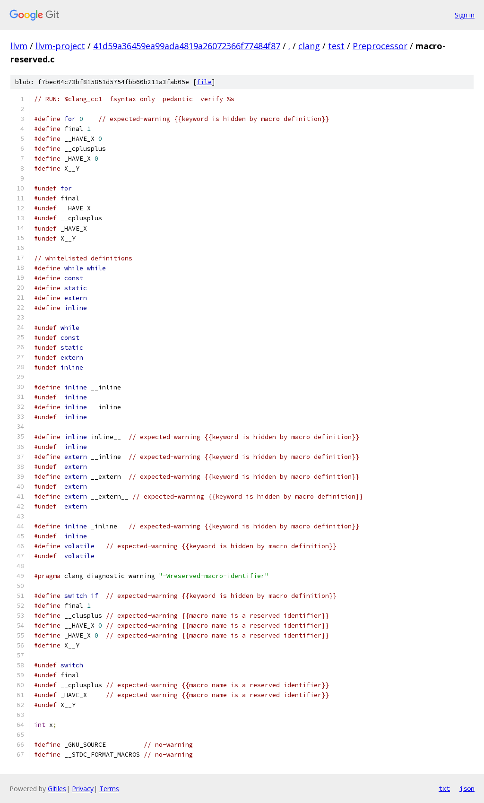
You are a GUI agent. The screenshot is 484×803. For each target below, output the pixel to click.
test (336, 46)
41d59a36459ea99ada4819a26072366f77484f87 (186, 46)
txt (444, 788)
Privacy (83, 788)
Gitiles (57, 788)
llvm (18, 46)
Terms (109, 788)
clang (309, 46)
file (204, 82)
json (467, 788)
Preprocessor (380, 46)
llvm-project (60, 46)
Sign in (465, 14)
